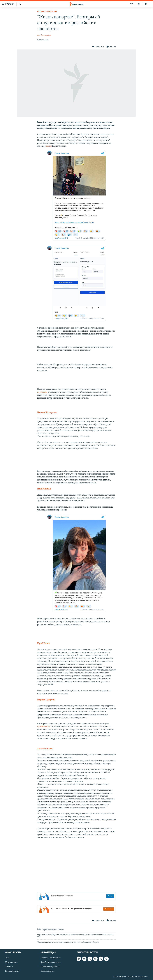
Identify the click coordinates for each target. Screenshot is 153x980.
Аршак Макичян (45, 749)
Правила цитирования (50, 967)
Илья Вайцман (44, 489)
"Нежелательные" (12, 971)
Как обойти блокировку (50, 962)
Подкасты (9, 967)
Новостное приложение (51, 958)
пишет (49, 146)
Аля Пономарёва (44, 35)
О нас (7, 958)
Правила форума (47, 971)
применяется (43, 727)
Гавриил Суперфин (46, 700)
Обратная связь (11, 962)
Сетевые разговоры (47, 12)
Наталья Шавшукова (47, 412)
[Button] (98, 46)
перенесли (42, 392)
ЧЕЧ (131, 4)
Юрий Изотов (43, 643)
